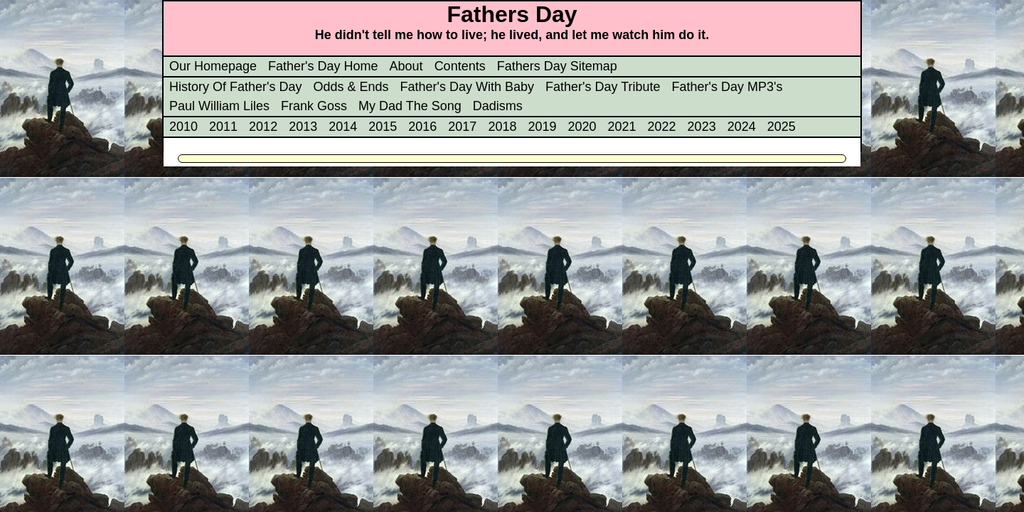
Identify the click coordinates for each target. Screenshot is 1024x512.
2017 (462, 126)
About (406, 66)
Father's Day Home (323, 66)
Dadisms (498, 106)
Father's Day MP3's (727, 87)
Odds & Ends (350, 87)
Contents (460, 66)
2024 (741, 126)
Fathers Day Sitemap (557, 66)
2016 (422, 126)
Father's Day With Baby (467, 87)
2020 (581, 126)
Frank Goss (314, 106)
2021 (622, 126)
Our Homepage (213, 66)
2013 (303, 126)
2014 (343, 126)
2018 (502, 126)
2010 (183, 126)
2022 (662, 126)
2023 (702, 126)
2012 (263, 126)
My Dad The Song (410, 106)
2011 (223, 126)
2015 (382, 126)
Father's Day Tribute (603, 87)
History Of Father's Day (235, 87)
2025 (781, 126)
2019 (542, 126)
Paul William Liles (219, 106)
